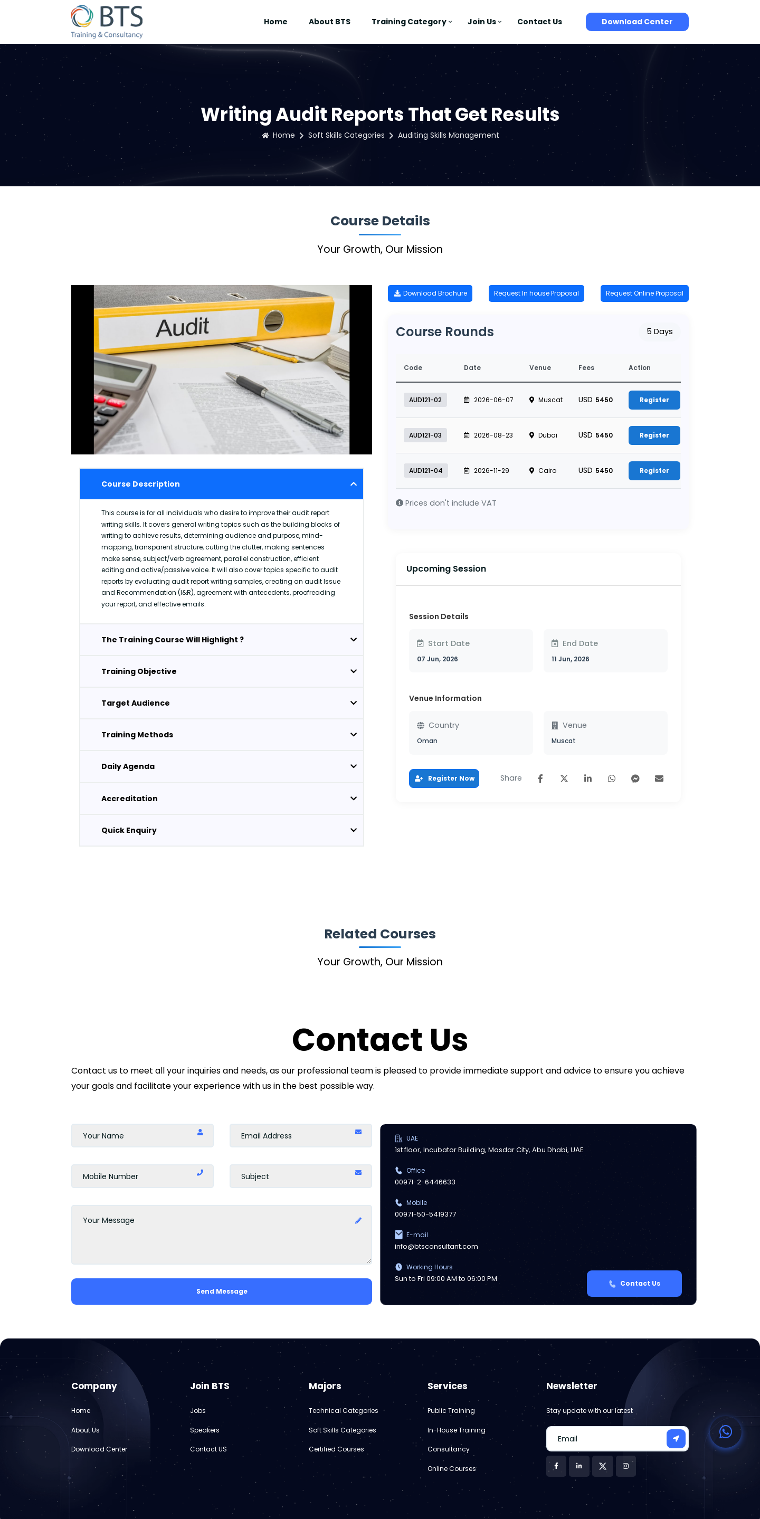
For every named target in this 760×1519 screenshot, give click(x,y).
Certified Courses (336, 1449)
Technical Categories (343, 1410)
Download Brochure (430, 293)
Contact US (208, 1449)
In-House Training (457, 1430)
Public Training (451, 1410)
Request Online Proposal (644, 293)
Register (654, 399)
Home (276, 21)
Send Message (222, 1291)
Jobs (198, 1410)
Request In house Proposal (536, 293)
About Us (85, 1430)
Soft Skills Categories (346, 135)
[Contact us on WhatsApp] (726, 1432)
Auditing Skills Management (448, 135)
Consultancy (449, 1449)
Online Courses (452, 1468)
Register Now (444, 778)
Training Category (409, 21)
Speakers (205, 1430)
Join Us (482, 21)
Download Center (637, 21)
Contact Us (539, 21)
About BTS (329, 21)
